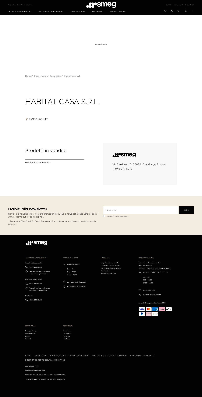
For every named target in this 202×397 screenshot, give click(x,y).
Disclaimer (41, 356)
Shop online (11, 5)
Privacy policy (58, 356)
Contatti (168, 5)
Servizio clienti (178, 5)
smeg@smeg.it (61, 379)
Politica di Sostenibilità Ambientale (45, 360)
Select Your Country (31, 366)
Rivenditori (30, 5)
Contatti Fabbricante (142, 356)
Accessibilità (99, 356)
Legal (28, 356)
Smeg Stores (21, 5)
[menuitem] (20, 11)
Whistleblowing (118, 356)
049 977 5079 (123, 168)
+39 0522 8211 (32, 379)
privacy (126, 216)
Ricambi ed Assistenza (76, 286)
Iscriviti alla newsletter (27, 209)
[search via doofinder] (165, 11)
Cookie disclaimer (79, 356)
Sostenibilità (189, 5)
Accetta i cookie (101, 44)
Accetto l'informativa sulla (117, 216)
